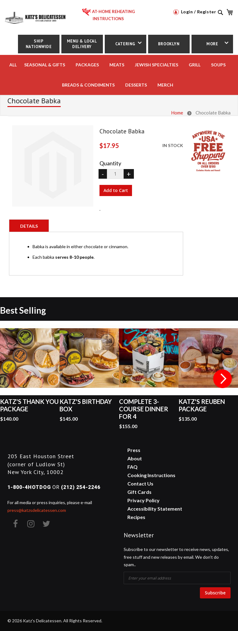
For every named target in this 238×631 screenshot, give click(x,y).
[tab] (29, 225)
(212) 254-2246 (80, 487)
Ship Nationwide (39, 43)
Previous (15, 378)
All (13, 64)
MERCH (165, 84)
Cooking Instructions (151, 475)
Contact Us (140, 483)
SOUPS (218, 64)
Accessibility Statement (154, 509)
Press (133, 450)
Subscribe (215, 593)
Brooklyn (169, 44)
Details (29, 226)
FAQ (132, 467)
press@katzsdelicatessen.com (36, 510)
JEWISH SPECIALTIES (156, 64)
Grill (195, 64)
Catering (125, 44)
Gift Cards (139, 492)
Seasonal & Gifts (44, 64)
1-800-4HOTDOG (29, 487)
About (134, 458)
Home (177, 112)
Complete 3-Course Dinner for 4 (143, 409)
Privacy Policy (143, 500)
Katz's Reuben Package (201, 405)
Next (222, 378)
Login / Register (194, 11)
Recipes (136, 517)
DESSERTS (136, 84)
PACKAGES (87, 64)
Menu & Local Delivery (82, 43)
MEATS (116, 64)
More (212, 44)
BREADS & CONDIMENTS (88, 84)
